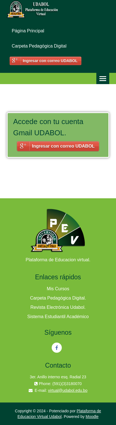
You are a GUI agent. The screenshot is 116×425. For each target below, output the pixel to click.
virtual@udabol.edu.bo (67, 390)
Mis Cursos (58, 288)
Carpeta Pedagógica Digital (39, 46)
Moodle (92, 416)
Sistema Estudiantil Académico (58, 316)
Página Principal (28, 30)
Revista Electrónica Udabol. (58, 307)
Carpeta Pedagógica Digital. (58, 298)
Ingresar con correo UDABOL (50, 61)
